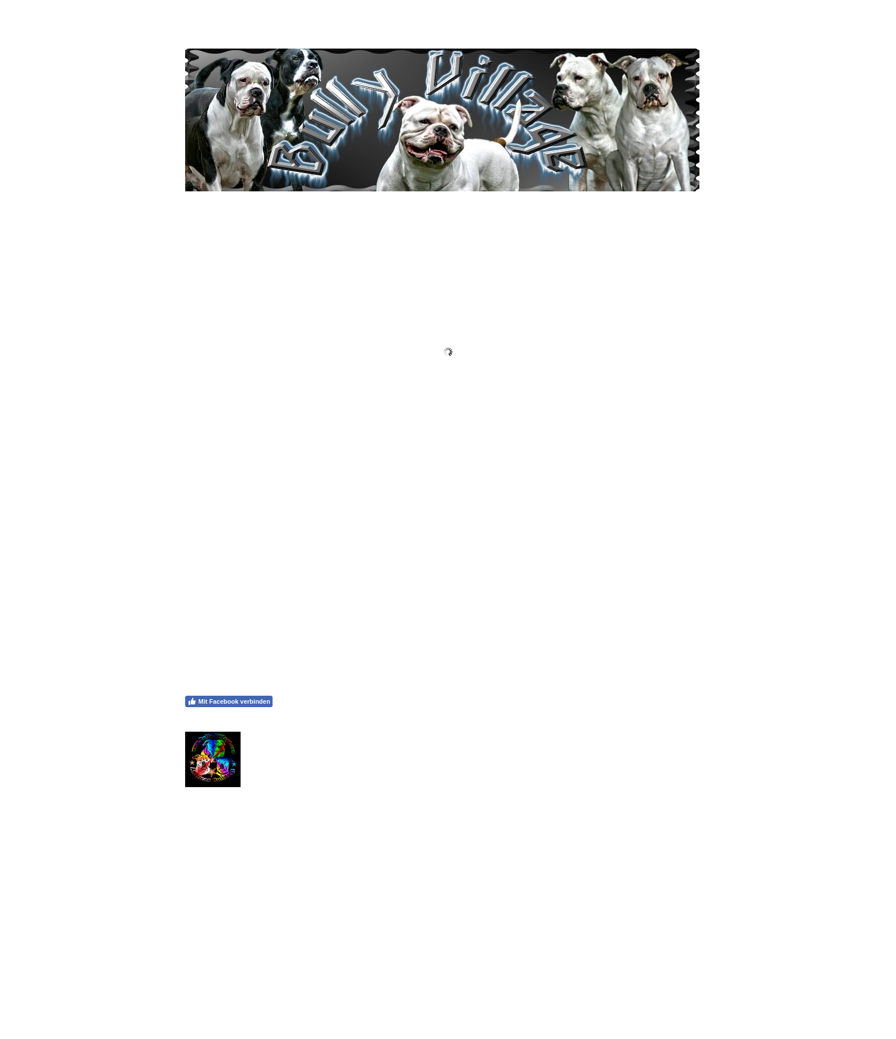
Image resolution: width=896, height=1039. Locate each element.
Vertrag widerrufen (332, 995)
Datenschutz (240, 995)
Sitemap (276, 995)
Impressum (199, 995)
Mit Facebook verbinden (228, 701)
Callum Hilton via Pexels (500, 909)
